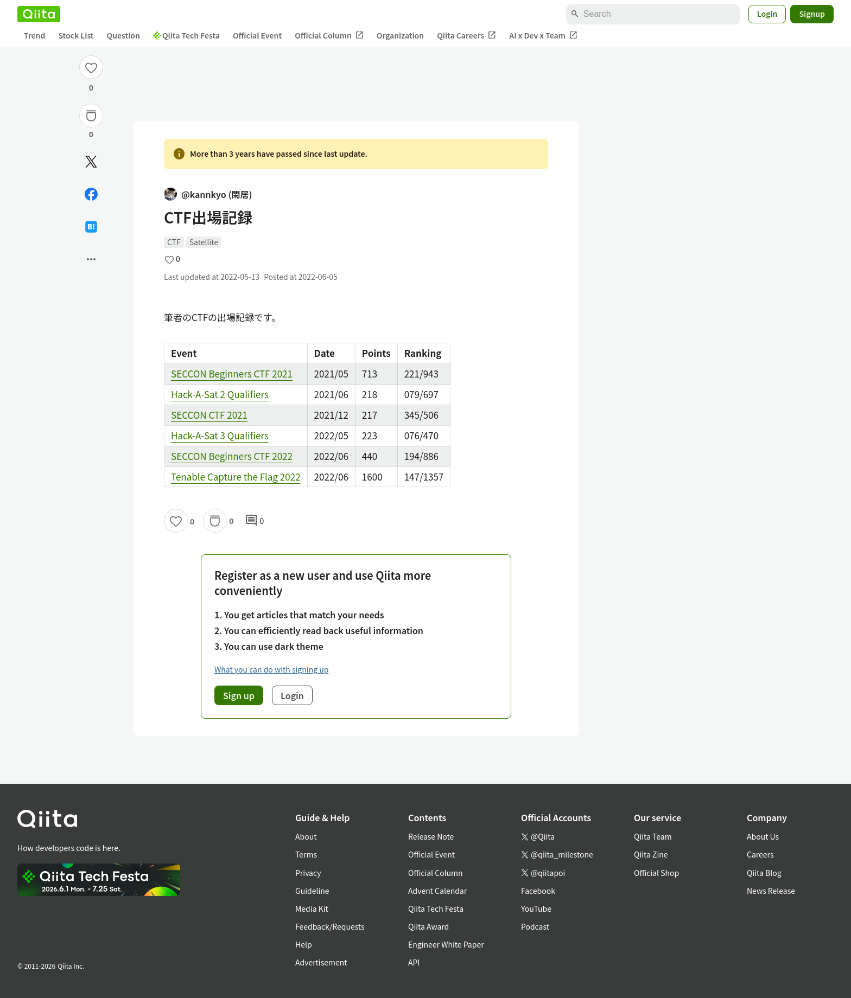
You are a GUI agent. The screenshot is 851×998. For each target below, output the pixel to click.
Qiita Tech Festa (186, 35)
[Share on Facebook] (91, 194)
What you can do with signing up (271, 669)
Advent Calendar (437, 890)
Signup (812, 13)
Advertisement (321, 962)
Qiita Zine (651, 854)
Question (123, 35)
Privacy (308, 872)
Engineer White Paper (446, 944)
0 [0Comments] (254, 520)
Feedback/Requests (330, 926)
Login (767, 13)
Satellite (203, 241)
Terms (306, 854)
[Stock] (91, 115)
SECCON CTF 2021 (209, 414)
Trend (34, 35)
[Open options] (91, 259)
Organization (400, 35)
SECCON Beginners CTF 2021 (232, 373)
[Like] (91, 67)
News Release (771, 890)
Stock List (75, 35)
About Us (763, 836)
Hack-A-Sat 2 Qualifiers (220, 394)
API (414, 962)
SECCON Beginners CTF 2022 (232, 456)
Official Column (329, 35)
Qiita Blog (764, 872)
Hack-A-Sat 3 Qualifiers (220, 435)
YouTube (536, 908)
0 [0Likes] (91, 87)
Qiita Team (653, 836)
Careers (760, 854)
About (305, 836)
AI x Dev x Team (543, 35)
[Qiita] (38, 14)
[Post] (91, 162)
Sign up (239, 695)
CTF (174, 241)
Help (303, 944)
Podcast (535, 926)
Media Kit (311, 908)
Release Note (431, 836)
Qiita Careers (466, 35)
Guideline (312, 890)
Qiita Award (428, 926)
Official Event (257, 35)
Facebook (538, 890)
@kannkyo (208, 194)
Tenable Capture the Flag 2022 (236, 476)
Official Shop (656, 872)
